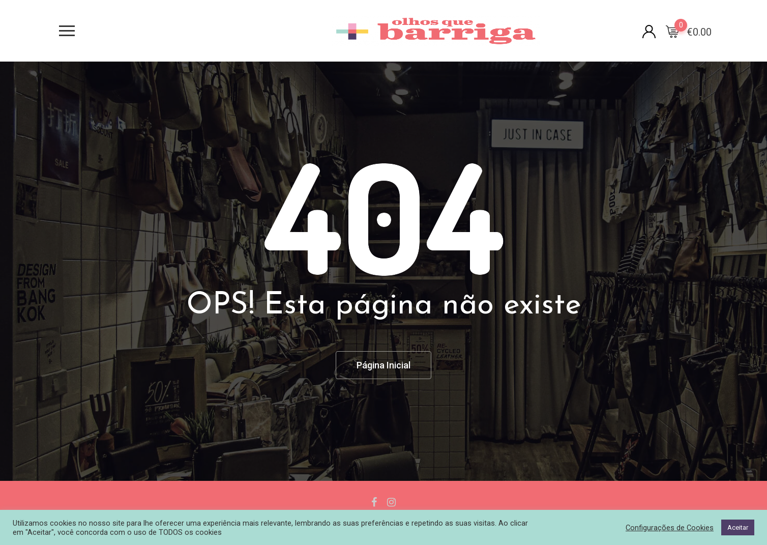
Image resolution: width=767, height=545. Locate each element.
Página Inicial (383, 365)
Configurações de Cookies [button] (670, 527)
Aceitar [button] (737, 527)
